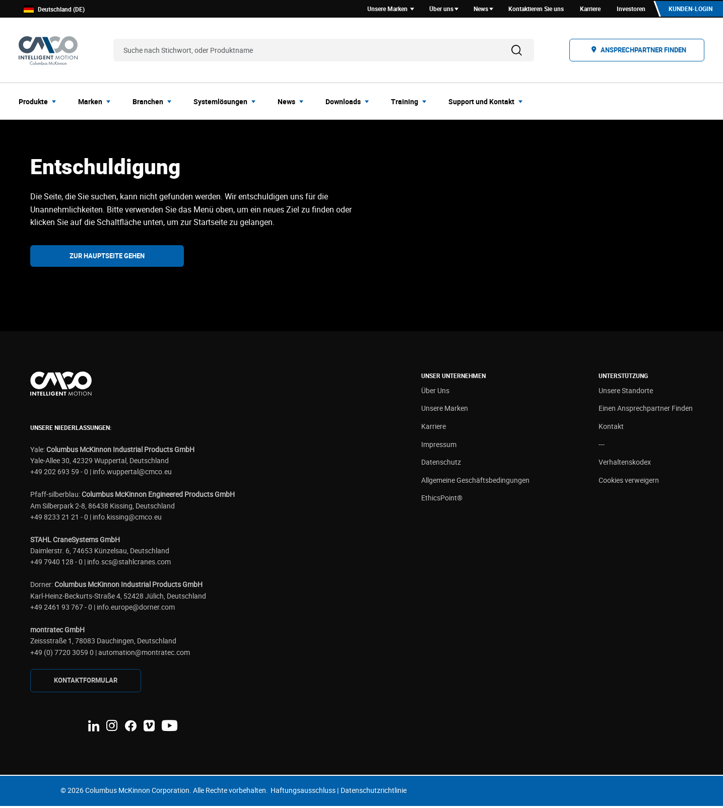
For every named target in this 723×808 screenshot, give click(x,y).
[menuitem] (40, 103)
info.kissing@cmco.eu (127, 518)
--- (602, 446)
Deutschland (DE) (54, 10)
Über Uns (435, 392)
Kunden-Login (689, 10)
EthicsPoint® (442, 499)
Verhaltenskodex (625, 464)
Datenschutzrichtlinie (374, 791)
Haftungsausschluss (303, 791)
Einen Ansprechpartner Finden (646, 410)
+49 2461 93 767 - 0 (61, 608)
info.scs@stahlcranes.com (129, 563)
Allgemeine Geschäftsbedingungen (475, 481)
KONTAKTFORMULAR (85, 682)
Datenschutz (441, 464)
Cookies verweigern (629, 481)
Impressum (438, 446)
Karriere (433, 427)
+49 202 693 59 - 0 (59, 473)
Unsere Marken (444, 410)
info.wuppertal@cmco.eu (132, 473)
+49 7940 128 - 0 (56, 563)
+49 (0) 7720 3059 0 (62, 653)
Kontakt (611, 427)
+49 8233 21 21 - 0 (59, 518)
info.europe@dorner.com (136, 608)
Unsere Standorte (626, 392)
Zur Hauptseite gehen (107, 257)
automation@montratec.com (144, 653)
